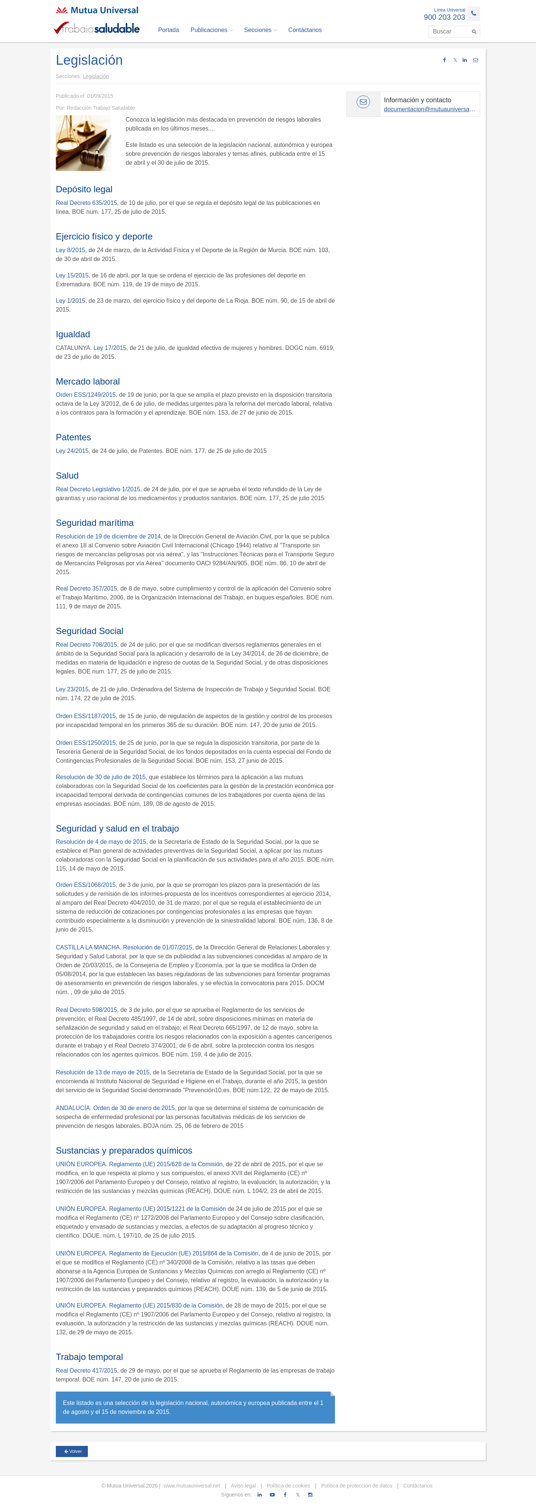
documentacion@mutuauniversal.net (432, 109)
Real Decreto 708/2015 (86, 644)
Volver (73, 1451)
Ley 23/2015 (72, 689)
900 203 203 (444, 17)
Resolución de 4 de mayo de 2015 (101, 842)
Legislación (96, 76)
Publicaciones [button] (212, 30)
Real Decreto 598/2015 (86, 1010)
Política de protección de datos (356, 1486)
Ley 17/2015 (109, 348)
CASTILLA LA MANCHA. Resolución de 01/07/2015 (124, 947)
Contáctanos (305, 30)
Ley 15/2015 (72, 275)
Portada (168, 30)
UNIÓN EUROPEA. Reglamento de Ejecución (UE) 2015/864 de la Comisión (157, 1253)
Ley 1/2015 (70, 301)
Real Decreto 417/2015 (86, 1370)
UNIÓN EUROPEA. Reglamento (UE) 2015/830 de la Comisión (139, 1305)
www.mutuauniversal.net (192, 1486)
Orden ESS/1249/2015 (86, 395)
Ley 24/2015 (72, 451)
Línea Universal (449, 10)
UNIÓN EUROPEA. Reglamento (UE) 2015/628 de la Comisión (139, 1164)
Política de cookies (287, 1486)
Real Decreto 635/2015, (87, 203)
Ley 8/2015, (71, 250)
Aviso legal (243, 1486)
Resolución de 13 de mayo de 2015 (103, 1072)
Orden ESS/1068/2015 (86, 885)
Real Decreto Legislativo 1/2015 (98, 489)
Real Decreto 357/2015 (86, 588)
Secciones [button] (260, 30)
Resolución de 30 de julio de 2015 (101, 777)
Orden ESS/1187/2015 (86, 716)
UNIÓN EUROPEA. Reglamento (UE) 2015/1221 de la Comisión (141, 1209)
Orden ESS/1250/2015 (86, 743)
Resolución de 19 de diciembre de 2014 (108, 536)
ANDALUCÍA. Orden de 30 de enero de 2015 (115, 1108)
